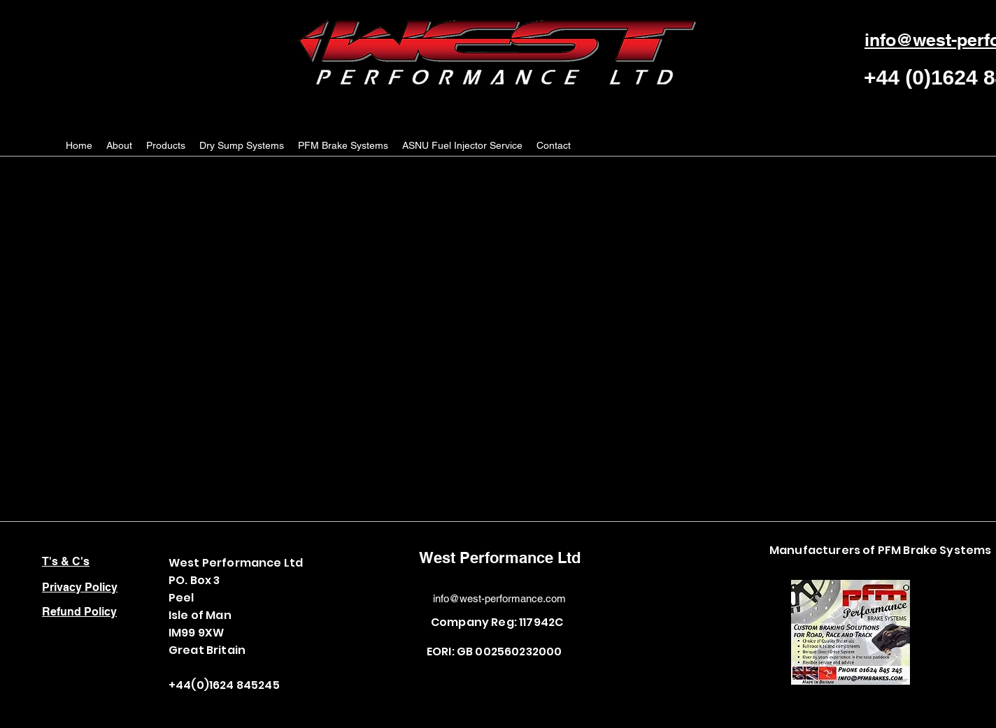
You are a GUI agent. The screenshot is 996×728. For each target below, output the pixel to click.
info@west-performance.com (499, 598)
